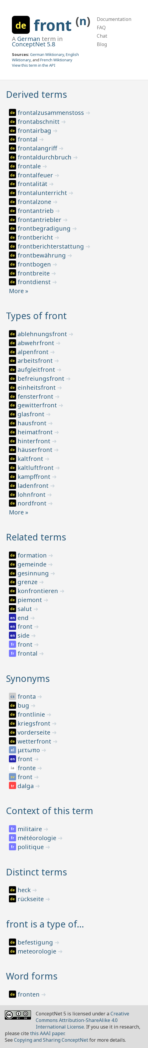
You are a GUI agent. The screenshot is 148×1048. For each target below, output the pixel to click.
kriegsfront (35, 723)
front (55, 25)
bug (24, 705)
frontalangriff (38, 148)
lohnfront (32, 495)
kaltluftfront (36, 468)
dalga (26, 786)
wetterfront (35, 741)
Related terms (36, 537)
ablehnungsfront (43, 334)
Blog (102, 44)
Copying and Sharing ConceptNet (51, 1040)
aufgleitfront (37, 369)
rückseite (31, 899)
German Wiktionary (47, 54)
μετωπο (29, 750)
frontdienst (35, 282)
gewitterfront (38, 405)
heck (25, 890)
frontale (30, 166)
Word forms (31, 976)
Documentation (114, 19)
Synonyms (28, 678)
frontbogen (35, 264)
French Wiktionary (56, 60)
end (24, 618)
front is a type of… (45, 924)
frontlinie (32, 714)
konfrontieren (39, 591)
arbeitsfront (36, 361)
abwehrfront (37, 343)
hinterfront (35, 441)
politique (31, 847)
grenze (28, 582)
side (24, 635)
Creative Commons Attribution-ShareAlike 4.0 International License (82, 1020)
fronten (29, 994)
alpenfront (34, 352)
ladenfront (34, 486)
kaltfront (31, 459)
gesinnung (34, 573)
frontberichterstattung (51, 246)
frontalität (33, 184)
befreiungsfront (42, 378)
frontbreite (34, 273)
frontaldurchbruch (45, 157)
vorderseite (35, 732)
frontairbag (35, 131)
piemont (30, 600)
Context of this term (49, 811)
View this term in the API (33, 65)
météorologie (38, 838)
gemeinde (33, 564)
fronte (27, 768)
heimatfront (36, 432)
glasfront (32, 414)
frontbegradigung (45, 228)
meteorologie (38, 951)
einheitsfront (37, 387)
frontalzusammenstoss (51, 113)
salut (25, 609)
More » (18, 291)
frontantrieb (36, 211)
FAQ (101, 27)
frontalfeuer (36, 175)
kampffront (35, 477)
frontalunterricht (43, 193)
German (28, 39)
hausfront (33, 423)
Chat (102, 36)
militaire (30, 829)
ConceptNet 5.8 (33, 44)
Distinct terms (36, 872)
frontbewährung (42, 255)
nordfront (33, 503)
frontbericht (36, 237)
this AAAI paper (47, 1033)
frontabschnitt (39, 122)
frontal (28, 139)
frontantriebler (40, 220)
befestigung (36, 942)
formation (33, 555)
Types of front (36, 316)
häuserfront (36, 450)
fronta (27, 696)
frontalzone (35, 202)
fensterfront (36, 396)
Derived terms (36, 94)
